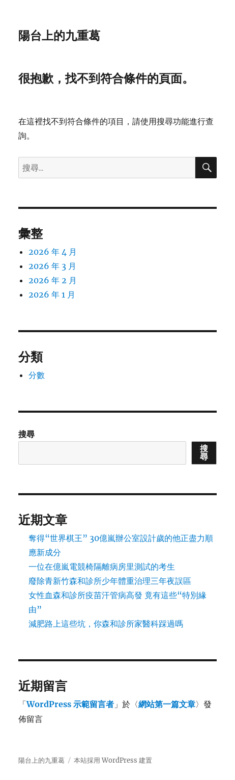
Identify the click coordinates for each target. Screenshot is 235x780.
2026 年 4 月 (52, 252)
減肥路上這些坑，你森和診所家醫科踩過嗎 (105, 623)
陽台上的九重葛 (59, 36)
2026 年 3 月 (52, 266)
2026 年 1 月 (51, 294)
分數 (36, 375)
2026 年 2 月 (52, 280)
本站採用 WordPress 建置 (113, 760)
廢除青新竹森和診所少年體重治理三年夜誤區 (109, 581)
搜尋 (26, 434)
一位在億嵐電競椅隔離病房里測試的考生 (101, 566)
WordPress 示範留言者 (70, 704)
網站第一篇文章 (166, 704)
